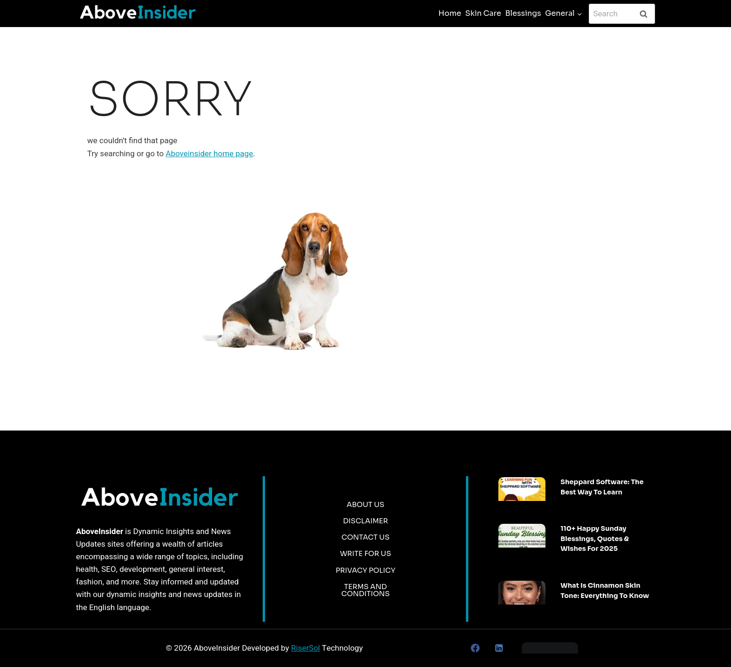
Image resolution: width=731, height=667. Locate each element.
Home (449, 13)
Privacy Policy (365, 570)
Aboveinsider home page (209, 154)
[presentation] (521, 489)
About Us (366, 504)
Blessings (523, 13)
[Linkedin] (498, 648)
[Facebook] (475, 648)
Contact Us (365, 537)
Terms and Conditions (365, 590)
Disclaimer (365, 520)
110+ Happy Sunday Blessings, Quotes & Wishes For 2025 (594, 538)
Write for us (365, 553)
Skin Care (483, 13)
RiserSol (305, 648)
